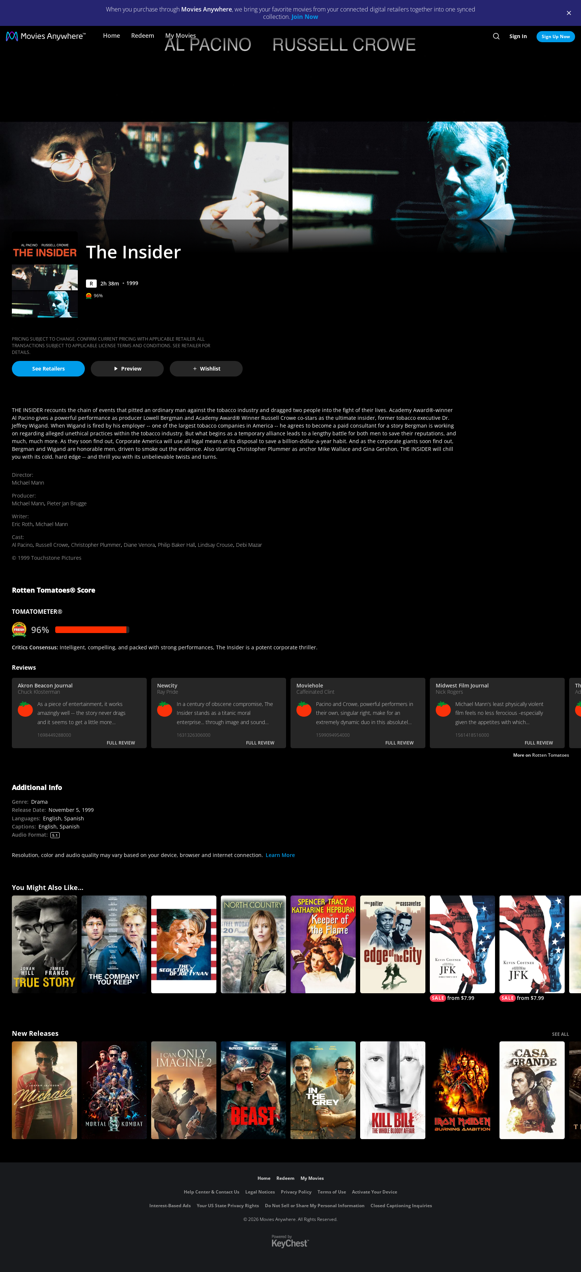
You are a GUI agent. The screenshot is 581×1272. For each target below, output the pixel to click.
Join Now (305, 17)
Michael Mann (28, 482)
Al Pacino (22, 544)
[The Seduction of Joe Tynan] (183, 944)
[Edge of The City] (392, 944)
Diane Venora (139, 544)
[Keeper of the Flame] (323, 944)
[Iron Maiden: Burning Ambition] (462, 1090)
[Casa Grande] (532, 1090)
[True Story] (44, 944)
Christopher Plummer (96, 544)
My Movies (180, 35)
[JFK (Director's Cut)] (462, 949)
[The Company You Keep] (114, 944)
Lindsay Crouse (215, 544)
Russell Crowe (52, 544)
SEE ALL (560, 1034)
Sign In (518, 36)
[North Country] (253, 944)
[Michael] (44, 1090)
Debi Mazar (249, 544)
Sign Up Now (556, 36)
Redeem (142, 35)
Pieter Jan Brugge (67, 503)
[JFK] (532, 949)
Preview (127, 368)
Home (111, 35)
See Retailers (48, 368)
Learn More (280, 854)
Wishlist (206, 368)
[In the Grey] (323, 1090)
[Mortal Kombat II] (114, 1090)
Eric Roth (22, 524)
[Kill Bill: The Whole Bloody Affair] (392, 1090)
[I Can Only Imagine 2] (183, 1090)
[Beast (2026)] (253, 1090)
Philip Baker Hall (176, 544)
